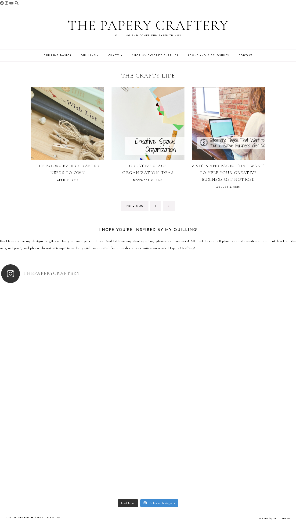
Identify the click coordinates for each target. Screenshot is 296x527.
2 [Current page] (171, 207)
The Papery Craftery (148, 25)
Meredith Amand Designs (39, 517)
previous (134, 206)
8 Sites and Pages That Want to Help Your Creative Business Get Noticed (228, 172)
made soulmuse (274, 518)
